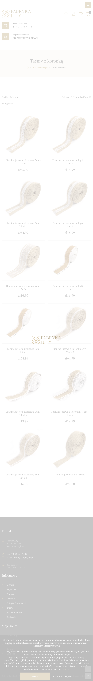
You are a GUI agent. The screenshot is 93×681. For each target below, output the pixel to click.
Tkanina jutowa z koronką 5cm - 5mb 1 (70, 162)
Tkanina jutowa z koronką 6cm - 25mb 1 (23, 224)
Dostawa (11, 598)
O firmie (10, 584)
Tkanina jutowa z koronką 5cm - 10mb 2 (23, 413)
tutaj (64, 668)
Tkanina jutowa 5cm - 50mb (69, 474)
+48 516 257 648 (19, 553)
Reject (68, 676)
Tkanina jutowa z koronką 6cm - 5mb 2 (23, 476)
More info (58, 676)
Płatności (11, 594)
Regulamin (11, 589)
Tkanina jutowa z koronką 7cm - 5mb (23, 287)
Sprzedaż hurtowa (15, 612)
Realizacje (11, 617)
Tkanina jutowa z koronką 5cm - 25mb (23, 162)
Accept (35, 676)
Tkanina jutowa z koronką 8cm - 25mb (23, 350)
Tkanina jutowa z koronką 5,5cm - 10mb (70, 413)
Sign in (74, 14)
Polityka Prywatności (16, 603)
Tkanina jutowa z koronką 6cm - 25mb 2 (70, 350)
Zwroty (10, 607)
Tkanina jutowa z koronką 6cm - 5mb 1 (70, 224)
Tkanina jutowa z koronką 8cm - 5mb (70, 287)
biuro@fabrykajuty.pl (23, 557)
